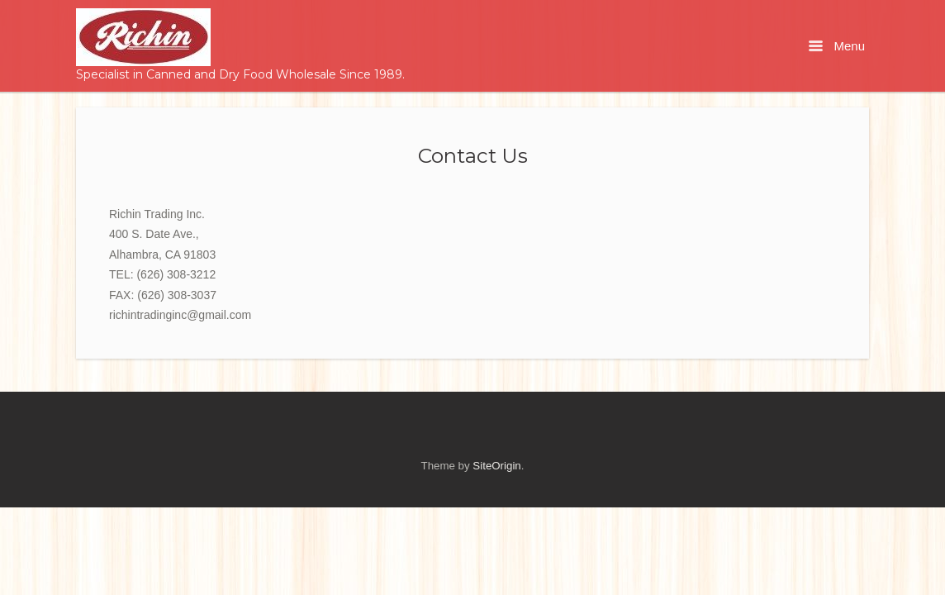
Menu (837, 46)
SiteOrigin (496, 465)
